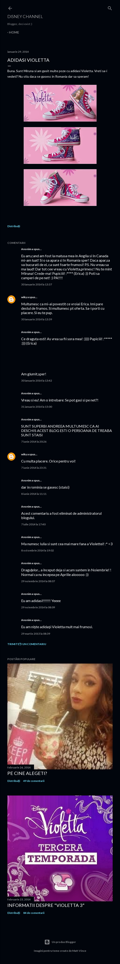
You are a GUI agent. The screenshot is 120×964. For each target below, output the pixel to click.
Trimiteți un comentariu (26, 644)
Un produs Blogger (60, 942)
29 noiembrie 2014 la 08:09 (38, 607)
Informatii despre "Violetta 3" (46, 905)
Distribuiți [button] (13, 226)
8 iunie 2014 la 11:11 (33, 494)
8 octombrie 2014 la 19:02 (37, 550)
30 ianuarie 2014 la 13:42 (36, 380)
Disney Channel (25, 16)
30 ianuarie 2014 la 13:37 (36, 284)
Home (14, 32)
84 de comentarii (33, 913)
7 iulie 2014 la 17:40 (33, 524)
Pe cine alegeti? (27, 773)
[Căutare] (110, 7)
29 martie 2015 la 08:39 (35, 633)
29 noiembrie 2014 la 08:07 (38, 581)
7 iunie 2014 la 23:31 (33, 467)
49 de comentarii (33, 781)
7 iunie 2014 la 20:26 (33, 441)
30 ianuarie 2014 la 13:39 (36, 319)
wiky (24, 297)
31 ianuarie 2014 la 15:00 (36, 406)
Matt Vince (79, 950)
